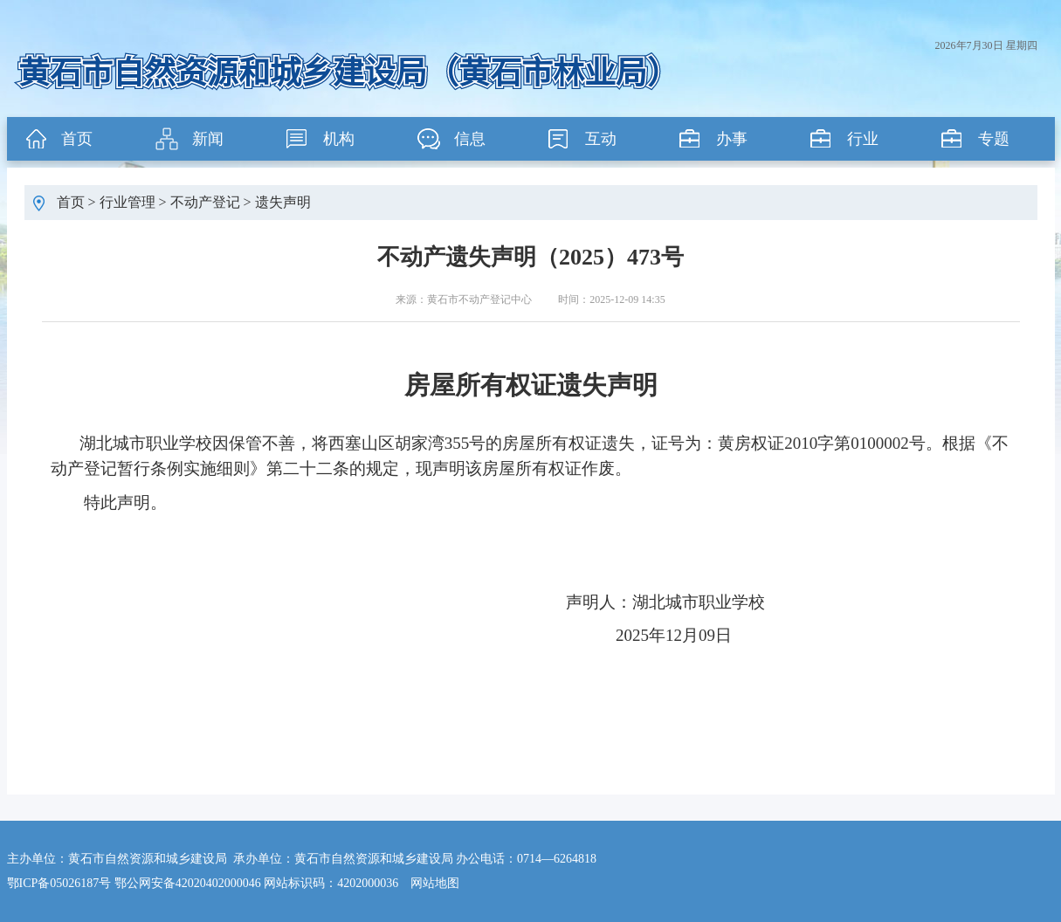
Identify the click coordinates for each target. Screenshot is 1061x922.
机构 (339, 139)
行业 (862, 139)
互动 (601, 139)
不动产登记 (205, 202)
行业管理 (127, 202)
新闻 (208, 139)
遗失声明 (283, 202)
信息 (470, 139)
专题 (993, 139)
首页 (77, 139)
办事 (732, 139)
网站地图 (434, 883)
